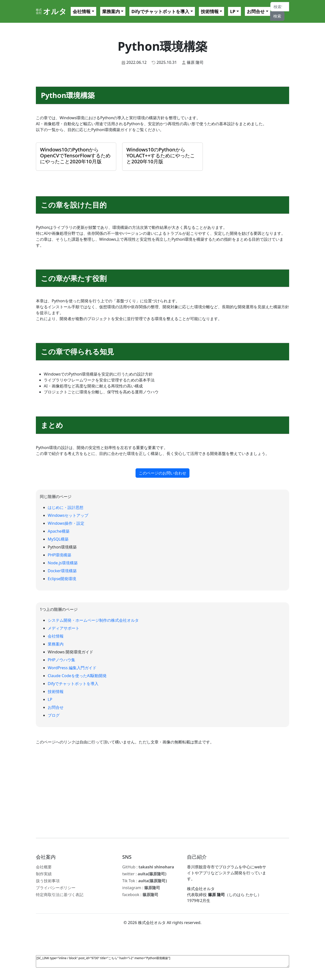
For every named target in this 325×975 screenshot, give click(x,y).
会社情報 (82, 11)
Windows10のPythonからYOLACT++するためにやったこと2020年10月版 (160, 155)
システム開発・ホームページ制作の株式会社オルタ (93, 620)
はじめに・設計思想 (65, 507)
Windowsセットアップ (68, 515)
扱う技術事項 (48, 880)
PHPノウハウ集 (61, 660)
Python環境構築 (62, 547)
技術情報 (210, 11)
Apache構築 (59, 531)
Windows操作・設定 (66, 523)
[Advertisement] (162, 791)
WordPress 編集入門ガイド (72, 667)
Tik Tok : (144, 880)
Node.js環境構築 (63, 563)
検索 (277, 16)
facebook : (140, 894)
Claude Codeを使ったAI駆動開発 (77, 675)
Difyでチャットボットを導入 (160, 11)
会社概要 (44, 867)
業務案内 (111, 11)
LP (232, 11)
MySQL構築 (58, 539)
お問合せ (256, 11)
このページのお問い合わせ (162, 473)
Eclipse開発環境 (62, 578)
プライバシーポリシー (55, 887)
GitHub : (148, 867)
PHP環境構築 (59, 555)
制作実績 (44, 874)
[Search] (279, 6)
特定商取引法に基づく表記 (59, 894)
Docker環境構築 (62, 570)
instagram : (141, 887)
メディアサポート (63, 628)
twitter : (144, 874)
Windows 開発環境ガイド (70, 652)
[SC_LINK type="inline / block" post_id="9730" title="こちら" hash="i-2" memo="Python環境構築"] (162, 961)
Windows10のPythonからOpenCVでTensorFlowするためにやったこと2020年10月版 (75, 155)
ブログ (54, 715)
